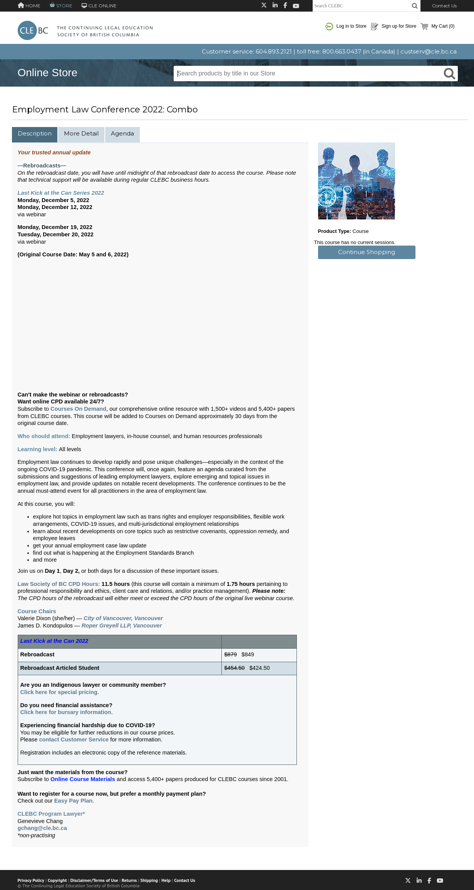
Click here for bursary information (65, 712)
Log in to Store (345, 26)
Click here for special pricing (58, 692)
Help (166, 880)
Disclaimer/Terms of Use (94, 880)
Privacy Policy (31, 880)
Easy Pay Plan (73, 801)
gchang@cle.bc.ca (42, 828)
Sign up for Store (393, 26)
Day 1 (52, 571)
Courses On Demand (78, 409)
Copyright (57, 880)
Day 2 (70, 571)
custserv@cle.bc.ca (428, 51)
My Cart (437, 26)
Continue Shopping (366, 252)
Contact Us (444, 5)
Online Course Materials (82, 779)
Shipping (149, 880)
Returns (129, 880)
